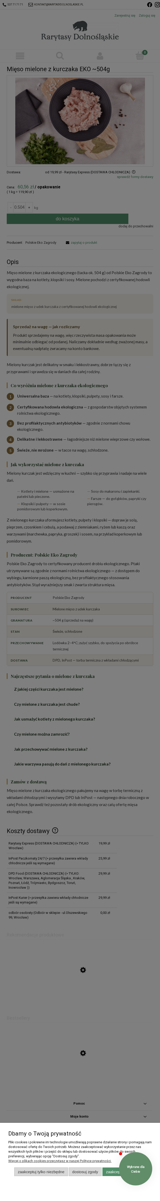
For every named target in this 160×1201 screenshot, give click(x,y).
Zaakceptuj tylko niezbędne (41, 1172)
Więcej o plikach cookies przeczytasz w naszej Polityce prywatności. (60, 1161)
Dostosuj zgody (85, 1172)
